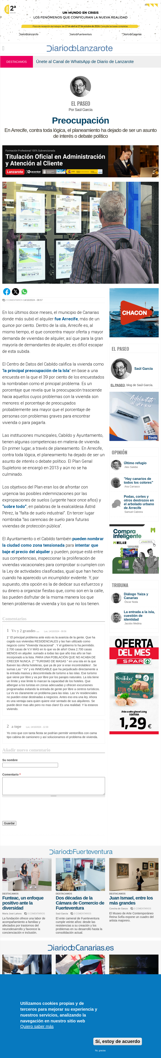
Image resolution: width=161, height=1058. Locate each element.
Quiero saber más (37, 1026)
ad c (19, 545)
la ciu (7, 545)
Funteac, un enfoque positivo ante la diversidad (22, 903)
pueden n (81, 538)
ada (61, 545)
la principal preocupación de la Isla (36, 370)
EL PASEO (80, 103)
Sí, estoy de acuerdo (117, 1041)
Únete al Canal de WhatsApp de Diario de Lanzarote (85, 61)
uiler (46, 551)
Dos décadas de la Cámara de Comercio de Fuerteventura (80, 903)
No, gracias (100, 1050)
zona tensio (43, 545)
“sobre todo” (14, 506)
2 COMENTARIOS (14, 300)
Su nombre (10, 760)
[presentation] (34, 810)
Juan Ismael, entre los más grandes (131, 900)
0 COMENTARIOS (36, 913)
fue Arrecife (66, 318)
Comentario (11, 774)
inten (79, 545)
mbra (97, 538)
